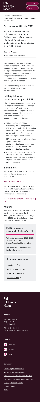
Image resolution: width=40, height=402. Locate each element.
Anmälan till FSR (13, 265)
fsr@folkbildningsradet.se (22, 243)
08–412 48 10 (18, 240)
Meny (32, 8)
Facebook (11, 345)
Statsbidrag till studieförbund (14, 372)
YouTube (11, 349)
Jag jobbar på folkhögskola (13, 18)
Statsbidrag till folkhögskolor (14, 369)
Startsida (7, 15)
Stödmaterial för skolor (13, 181)
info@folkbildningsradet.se (18, 330)
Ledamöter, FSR (13, 277)
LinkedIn (11, 354)
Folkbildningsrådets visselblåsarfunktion (18, 376)
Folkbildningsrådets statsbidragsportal (17, 379)
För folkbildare (17, 15)
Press (6, 390)
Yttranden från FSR (14, 273)
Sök (32, 3)
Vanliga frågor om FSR (16, 269)
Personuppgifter (9, 386)
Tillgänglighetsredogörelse (13, 383)
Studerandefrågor (30, 18)
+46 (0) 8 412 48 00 (13, 328)
